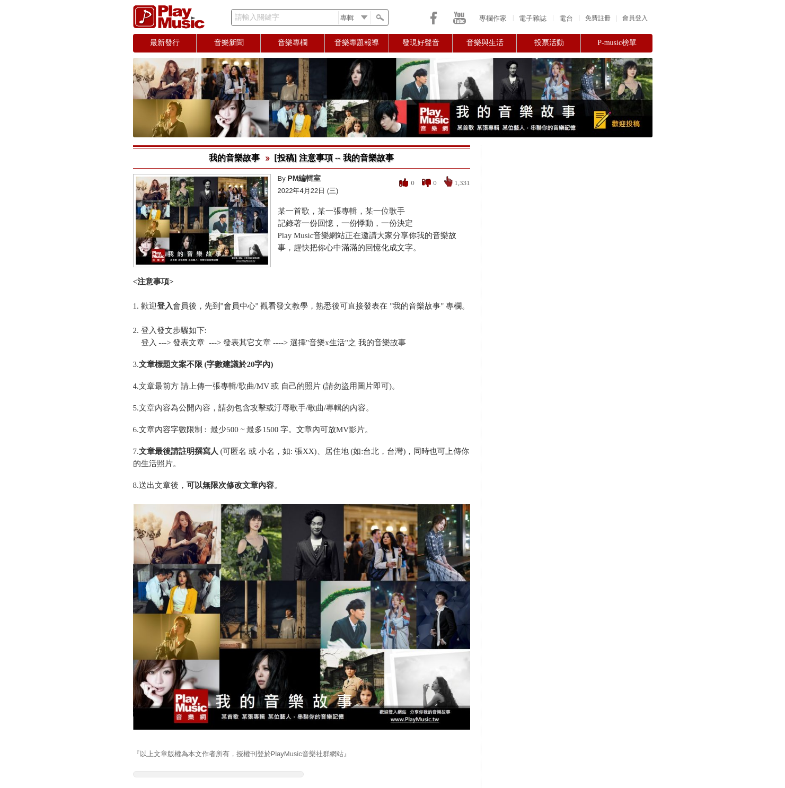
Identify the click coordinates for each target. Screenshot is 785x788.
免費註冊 (598, 18)
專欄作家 (493, 18)
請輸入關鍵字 (257, 17)
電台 (566, 18)
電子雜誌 (532, 18)
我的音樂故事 (234, 157)
